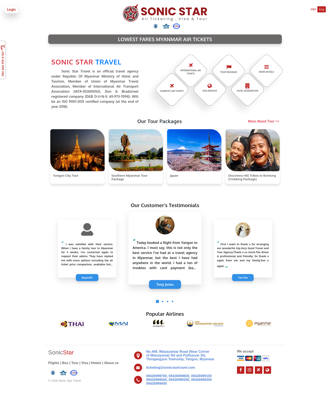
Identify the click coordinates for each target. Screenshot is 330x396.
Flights (53, 363)
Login (11, 9)
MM (313, 9)
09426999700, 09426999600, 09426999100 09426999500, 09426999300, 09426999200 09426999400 (179, 379)
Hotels (96, 363)
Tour (74, 363)
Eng (321, 9)
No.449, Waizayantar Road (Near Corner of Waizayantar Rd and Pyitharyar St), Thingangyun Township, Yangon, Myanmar (180, 355)
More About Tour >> (263, 121)
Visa (84, 363)
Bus (65, 363)
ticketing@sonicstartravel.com (170, 367)
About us (111, 363)
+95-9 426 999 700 (3, 59)
